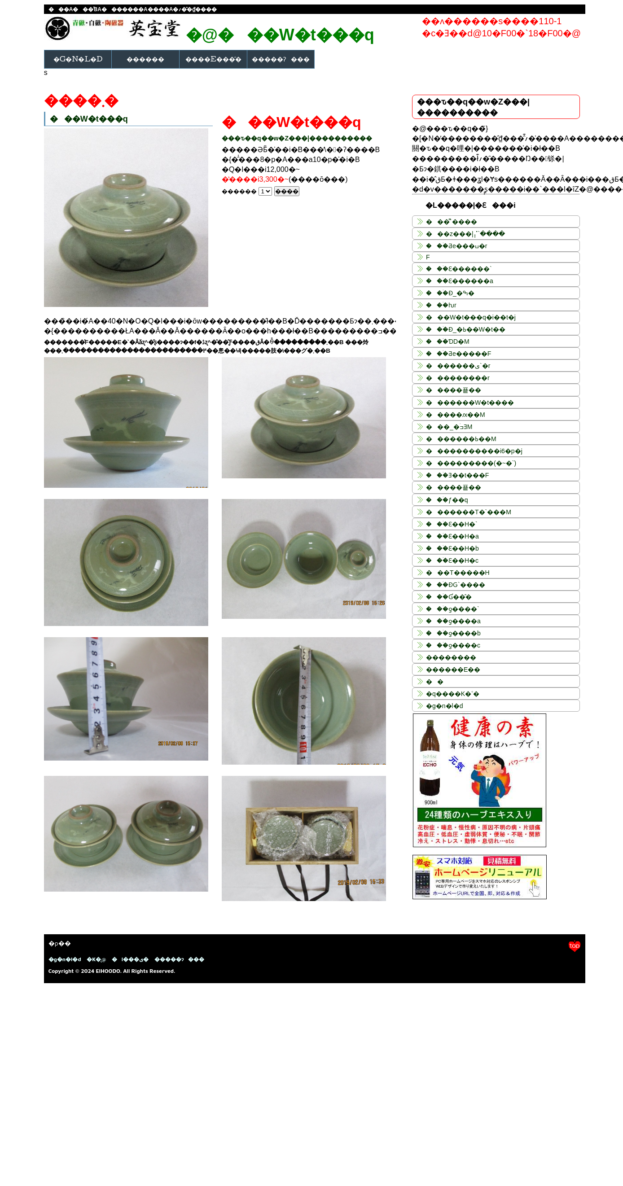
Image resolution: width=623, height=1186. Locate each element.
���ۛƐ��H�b (452, 548)
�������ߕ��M (461, 438)
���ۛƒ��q (447, 499)
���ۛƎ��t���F (457, 475)
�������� (451, 657)
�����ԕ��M (455, 414)
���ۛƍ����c (453, 645)
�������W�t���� (470, 402)
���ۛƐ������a (459, 280)
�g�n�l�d (78, 59)
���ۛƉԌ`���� (455, 584)
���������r (458, 377)
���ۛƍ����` (452, 609)
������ (145, 59)
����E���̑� (213, 59)
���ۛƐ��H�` (452, 524)
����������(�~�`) (471, 463)
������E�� (453, 669)
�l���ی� (130, 959)
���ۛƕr (441, 305)
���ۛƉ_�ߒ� (450, 293)
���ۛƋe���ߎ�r (456, 245)
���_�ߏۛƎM (449, 426)
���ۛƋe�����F (458, 353)
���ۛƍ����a (453, 621)
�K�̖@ (96, 959)
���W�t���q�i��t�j (471, 317)
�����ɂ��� (281, 59)
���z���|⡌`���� (465, 233)
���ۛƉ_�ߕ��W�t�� (465, 329)
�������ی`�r (458, 365)
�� (434, 681)
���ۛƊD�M (447, 341)
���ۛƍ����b (453, 633)
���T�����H (458, 572)
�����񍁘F (428, 257)
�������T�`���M (468, 512)
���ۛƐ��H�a (452, 536)
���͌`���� (451, 221)
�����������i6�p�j (474, 451)
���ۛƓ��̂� (449, 596)
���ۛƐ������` (459, 268)
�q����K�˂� (452, 693)
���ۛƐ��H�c (452, 560)
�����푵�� (453, 390)
